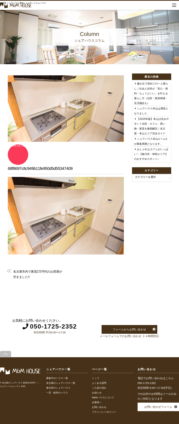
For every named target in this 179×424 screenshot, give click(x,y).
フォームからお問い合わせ (129, 329)
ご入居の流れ (99, 388)
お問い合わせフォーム (158, 406)
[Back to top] (5, 354)
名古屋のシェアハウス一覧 (60, 383)
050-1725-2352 (53, 326)
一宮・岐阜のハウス (57, 392)
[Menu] (174, 5)
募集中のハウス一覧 (57, 378)
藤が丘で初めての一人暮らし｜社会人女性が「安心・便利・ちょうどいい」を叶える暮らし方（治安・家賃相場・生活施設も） (151, 93)
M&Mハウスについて (103, 397)
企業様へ (97, 402)
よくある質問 (99, 383)
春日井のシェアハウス (58, 388)
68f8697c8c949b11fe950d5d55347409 (40, 168)
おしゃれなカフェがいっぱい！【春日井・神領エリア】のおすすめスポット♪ (151, 154)
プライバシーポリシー (104, 412)
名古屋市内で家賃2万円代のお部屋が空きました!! (37, 274)
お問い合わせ (99, 407)
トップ (95, 378)
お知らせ (97, 392)
